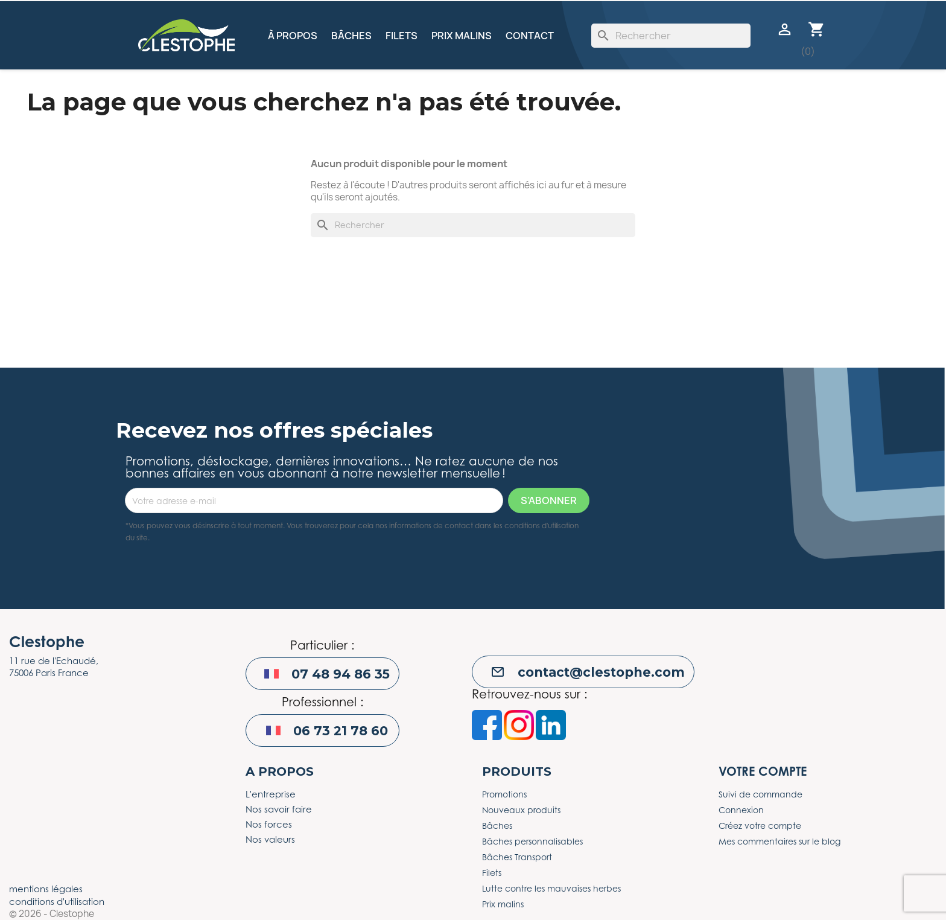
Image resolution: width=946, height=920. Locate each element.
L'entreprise (271, 793)
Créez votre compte (760, 825)
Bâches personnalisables (532, 841)
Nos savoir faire (279, 808)
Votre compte (763, 771)
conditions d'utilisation (56, 901)
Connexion (741, 810)
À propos (292, 35)
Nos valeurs (270, 839)
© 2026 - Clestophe (51, 914)
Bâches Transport (517, 857)
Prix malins (461, 35)
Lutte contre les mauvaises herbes (551, 888)
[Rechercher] (671, 36)
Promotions (504, 794)
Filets (401, 35)
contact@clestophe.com (601, 672)
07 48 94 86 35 (340, 674)
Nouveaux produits (521, 810)
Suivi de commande (760, 794)
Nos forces (269, 824)
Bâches (351, 35)
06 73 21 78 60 (340, 730)
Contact (530, 35)
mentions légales (46, 888)
